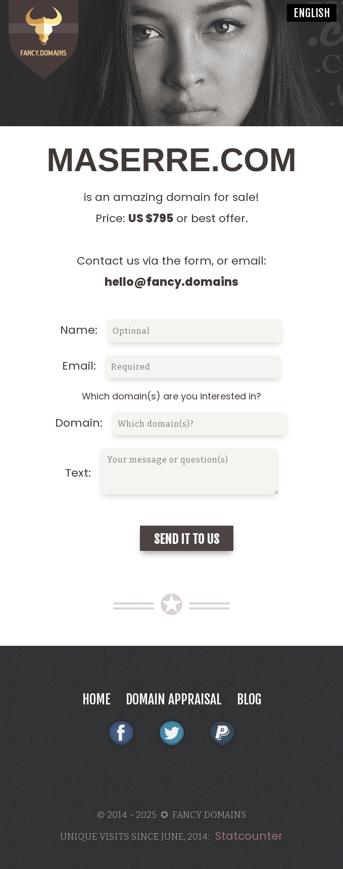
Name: (171, 330)
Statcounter (249, 836)
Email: (171, 366)
